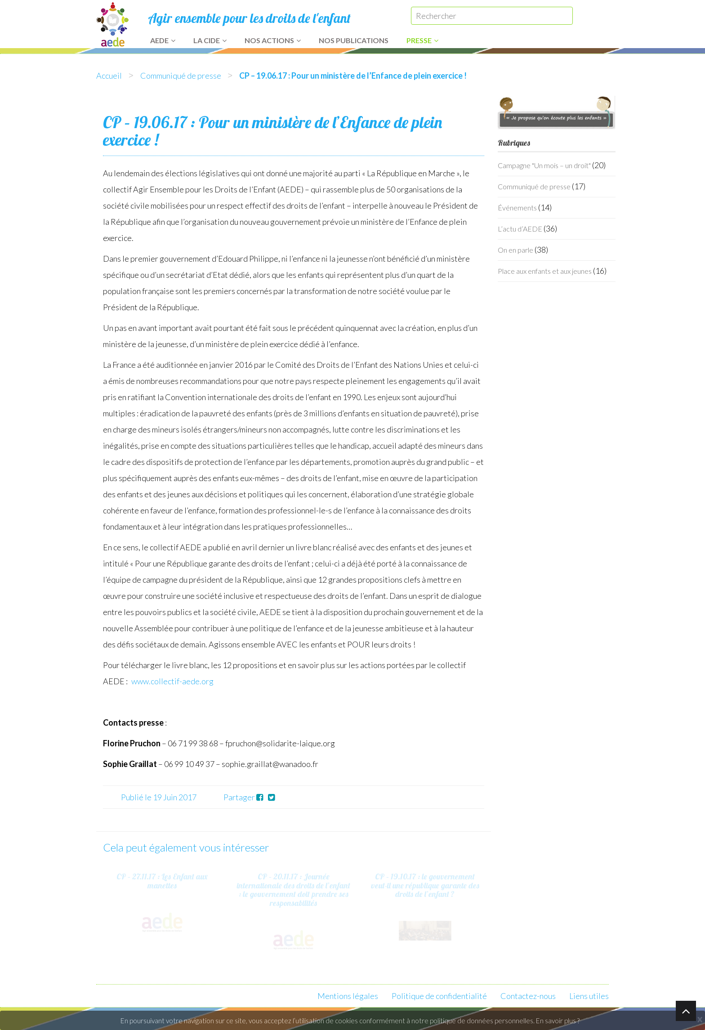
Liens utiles (589, 996)
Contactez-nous (528, 996)
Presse (422, 40)
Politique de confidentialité (439, 996)
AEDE (162, 40)
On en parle (515, 249)
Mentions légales (347, 996)
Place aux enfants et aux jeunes (545, 271)
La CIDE (210, 40)
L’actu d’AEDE (520, 228)
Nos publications (353, 40)
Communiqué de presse (180, 75)
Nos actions (273, 40)
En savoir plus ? (558, 1021)
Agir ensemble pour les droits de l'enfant (249, 18)
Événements (517, 207)
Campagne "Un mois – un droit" (544, 165)
